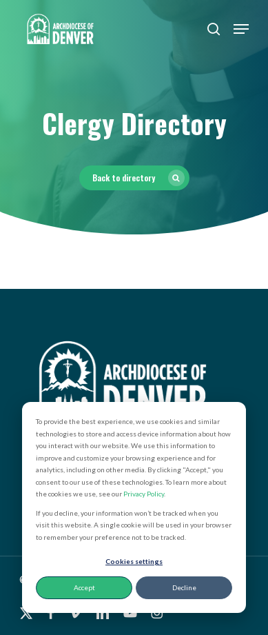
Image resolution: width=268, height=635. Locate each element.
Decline (184, 587)
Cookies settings (134, 561)
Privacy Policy (143, 494)
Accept (84, 587)
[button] (241, 29)
